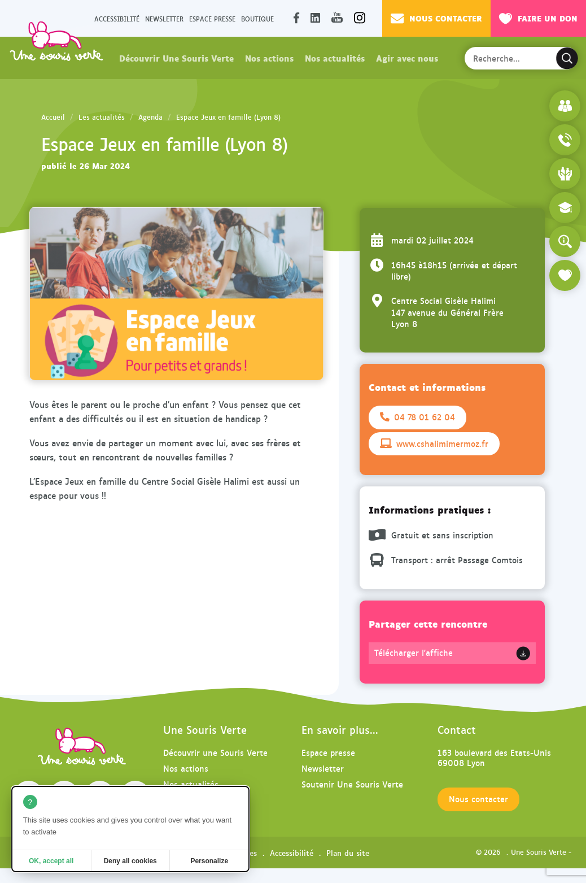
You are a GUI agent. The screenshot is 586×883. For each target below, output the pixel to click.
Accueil (53, 117)
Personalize (209, 861)
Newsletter (164, 18)
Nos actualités (335, 57)
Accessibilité (116, 18)
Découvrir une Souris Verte (215, 752)
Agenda (150, 117)
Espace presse (212, 18)
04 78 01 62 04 (417, 417)
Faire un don (538, 18)
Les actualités (101, 117)
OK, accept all (51, 861)
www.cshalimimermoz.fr (434, 443)
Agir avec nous (407, 57)
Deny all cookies (130, 861)
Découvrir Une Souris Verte (176, 57)
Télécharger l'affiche (413, 652)
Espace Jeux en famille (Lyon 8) (228, 117)
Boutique (257, 18)
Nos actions (269, 57)
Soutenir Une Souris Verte (352, 783)
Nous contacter (436, 18)
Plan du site (347, 852)
